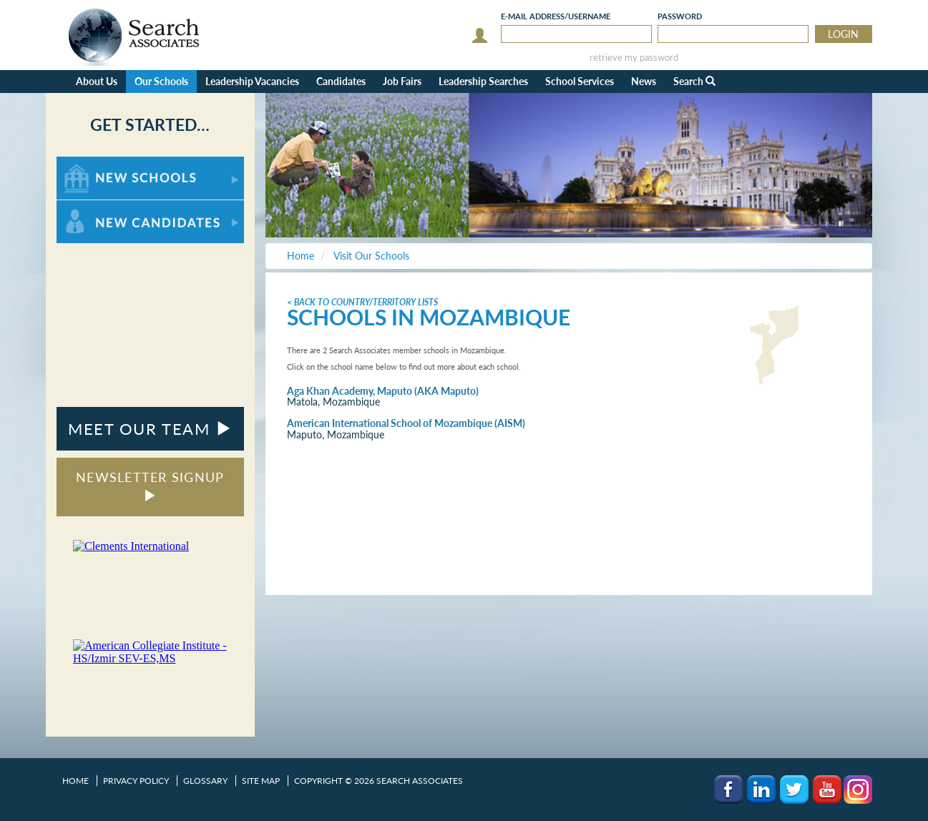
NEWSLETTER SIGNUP (150, 485)
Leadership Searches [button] (483, 81)
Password (680, 16)
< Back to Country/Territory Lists (362, 302)
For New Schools (94, 163)
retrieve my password (634, 57)
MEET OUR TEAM (150, 428)
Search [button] (694, 81)
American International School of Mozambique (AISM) (406, 423)
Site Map (261, 780)
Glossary (205, 780)
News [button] (643, 81)
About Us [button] (96, 81)
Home (75, 780)
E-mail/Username (555, 16)
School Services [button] (579, 81)
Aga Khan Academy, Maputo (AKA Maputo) (383, 391)
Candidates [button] (341, 81)
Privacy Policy (136, 780)
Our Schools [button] (161, 81)
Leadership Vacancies (252, 81)
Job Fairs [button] (402, 81)
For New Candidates (101, 207)
